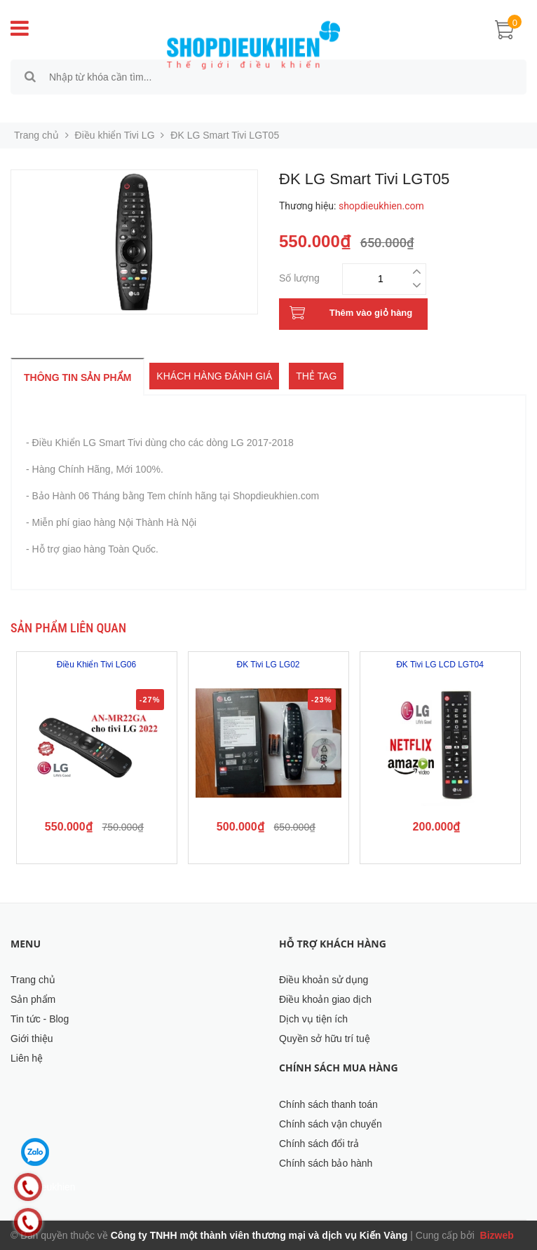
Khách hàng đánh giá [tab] (214, 376)
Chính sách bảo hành (325, 1163)
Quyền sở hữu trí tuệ (324, 1038)
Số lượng (299, 276)
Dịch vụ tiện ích (313, 1019)
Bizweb (495, 1235)
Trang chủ (33, 979)
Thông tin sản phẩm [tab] (77, 377)
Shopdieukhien (43, 1187)
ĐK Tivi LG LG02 (267, 664)
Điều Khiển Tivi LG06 (96, 664)
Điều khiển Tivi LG (115, 135)
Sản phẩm (33, 999)
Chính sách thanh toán (328, 1104)
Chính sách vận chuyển (330, 1124)
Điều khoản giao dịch (325, 999)
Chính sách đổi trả (319, 1143)
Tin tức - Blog (40, 1019)
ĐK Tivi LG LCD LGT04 (440, 664)
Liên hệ (27, 1058)
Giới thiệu (32, 1038)
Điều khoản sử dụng (323, 979)
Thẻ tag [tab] (316, 376)
